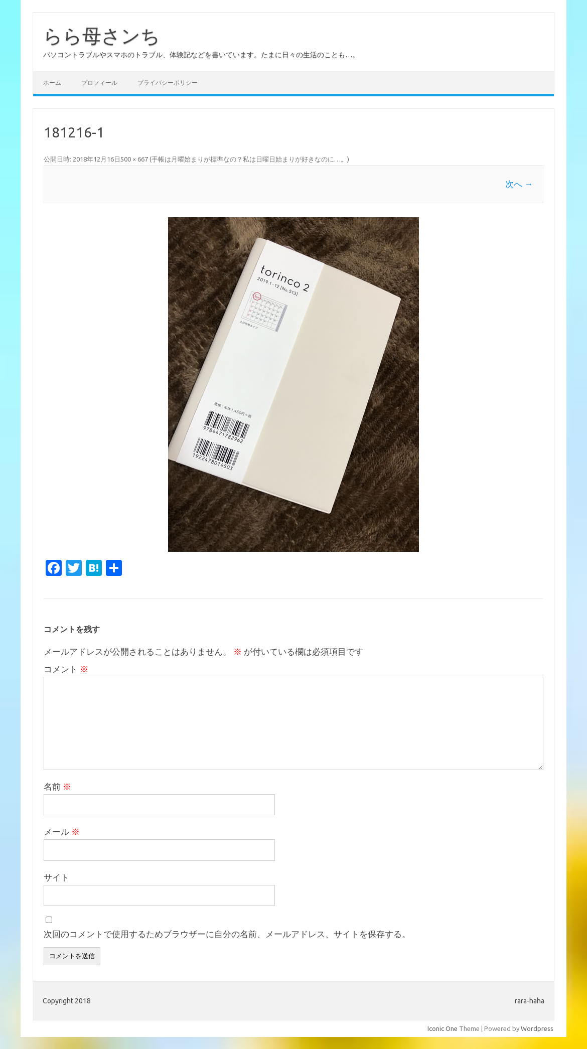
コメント (66, 669)
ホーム (52, 82)
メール (62, 831)
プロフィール (99, 82)
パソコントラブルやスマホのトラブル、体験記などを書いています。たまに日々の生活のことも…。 (201, 55)
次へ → (519, 184)
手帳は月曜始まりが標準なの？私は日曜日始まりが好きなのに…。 (249, 159)
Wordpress (537, 1028)
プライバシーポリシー (167, 82)
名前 (57, 786)
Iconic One (442, 1028)
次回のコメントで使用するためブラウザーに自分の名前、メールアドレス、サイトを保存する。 (227, 934)
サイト (56, 877)
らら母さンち (101, 35)
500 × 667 (134, 159)
